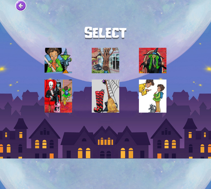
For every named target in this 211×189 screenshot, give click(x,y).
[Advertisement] (105, 124)
